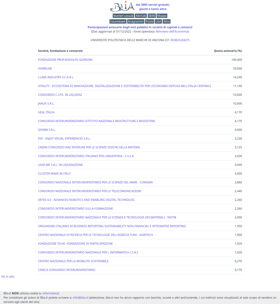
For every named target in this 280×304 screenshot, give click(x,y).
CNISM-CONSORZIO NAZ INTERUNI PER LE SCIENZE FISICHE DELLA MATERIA (89, 147)
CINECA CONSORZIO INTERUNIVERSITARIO (66, 270)
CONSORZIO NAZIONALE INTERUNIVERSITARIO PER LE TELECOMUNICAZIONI (89, 191)
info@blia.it (80, 298)
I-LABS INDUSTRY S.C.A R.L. (56, 77)
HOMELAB (45, 68)
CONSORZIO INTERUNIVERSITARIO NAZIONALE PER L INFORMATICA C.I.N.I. (88, 252)
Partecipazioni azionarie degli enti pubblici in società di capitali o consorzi (140, 27)
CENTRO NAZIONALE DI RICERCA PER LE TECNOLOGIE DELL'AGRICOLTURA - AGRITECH (95, 235)
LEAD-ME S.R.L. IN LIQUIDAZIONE (60, 165)
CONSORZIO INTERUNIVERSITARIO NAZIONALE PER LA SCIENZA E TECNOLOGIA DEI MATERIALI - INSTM (107, 217)
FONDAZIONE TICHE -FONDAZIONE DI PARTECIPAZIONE (75, 244)
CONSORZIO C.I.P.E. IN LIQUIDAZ (60, 95)
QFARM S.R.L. (47, 130)
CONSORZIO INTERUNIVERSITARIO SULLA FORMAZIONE (75, 209)
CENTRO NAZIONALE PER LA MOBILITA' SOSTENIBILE (73, 261)
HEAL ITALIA (46, 112)
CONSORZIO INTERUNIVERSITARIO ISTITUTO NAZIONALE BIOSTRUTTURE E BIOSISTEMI (96, 121)
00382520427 (180, 40)
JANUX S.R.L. (46, 103)
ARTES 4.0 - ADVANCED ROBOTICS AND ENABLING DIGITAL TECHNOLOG (86, 200)
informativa (50, 293)
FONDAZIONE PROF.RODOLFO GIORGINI (65, 60)
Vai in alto (7, 276)
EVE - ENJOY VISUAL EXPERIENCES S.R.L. (64, 138)
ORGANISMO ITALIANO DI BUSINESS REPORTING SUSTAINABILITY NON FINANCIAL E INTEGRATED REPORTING (112, 226)
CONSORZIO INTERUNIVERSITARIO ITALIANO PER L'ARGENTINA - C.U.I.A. (86, 156)
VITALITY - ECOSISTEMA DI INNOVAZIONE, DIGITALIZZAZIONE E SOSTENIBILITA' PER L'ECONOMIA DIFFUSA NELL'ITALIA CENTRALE (124, 86)
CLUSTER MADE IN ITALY (54, 174)
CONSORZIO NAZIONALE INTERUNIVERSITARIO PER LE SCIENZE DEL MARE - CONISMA (95, 182)
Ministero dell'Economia (172, 31)
